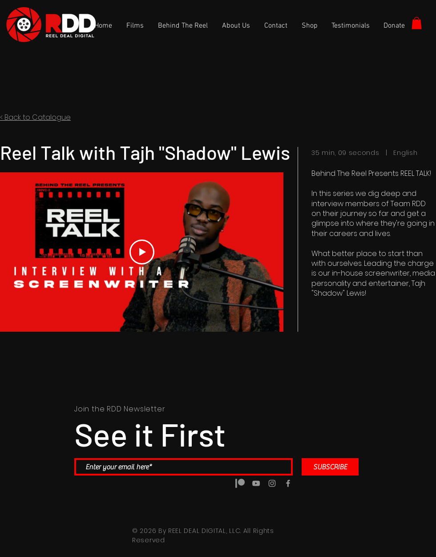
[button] (417, 23)
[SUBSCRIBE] (330, 467)
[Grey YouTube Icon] (256, 483)
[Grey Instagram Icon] (272, 483)
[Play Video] (141, 252)
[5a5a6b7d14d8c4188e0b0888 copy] (240, 483)
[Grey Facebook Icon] (288, 483)
